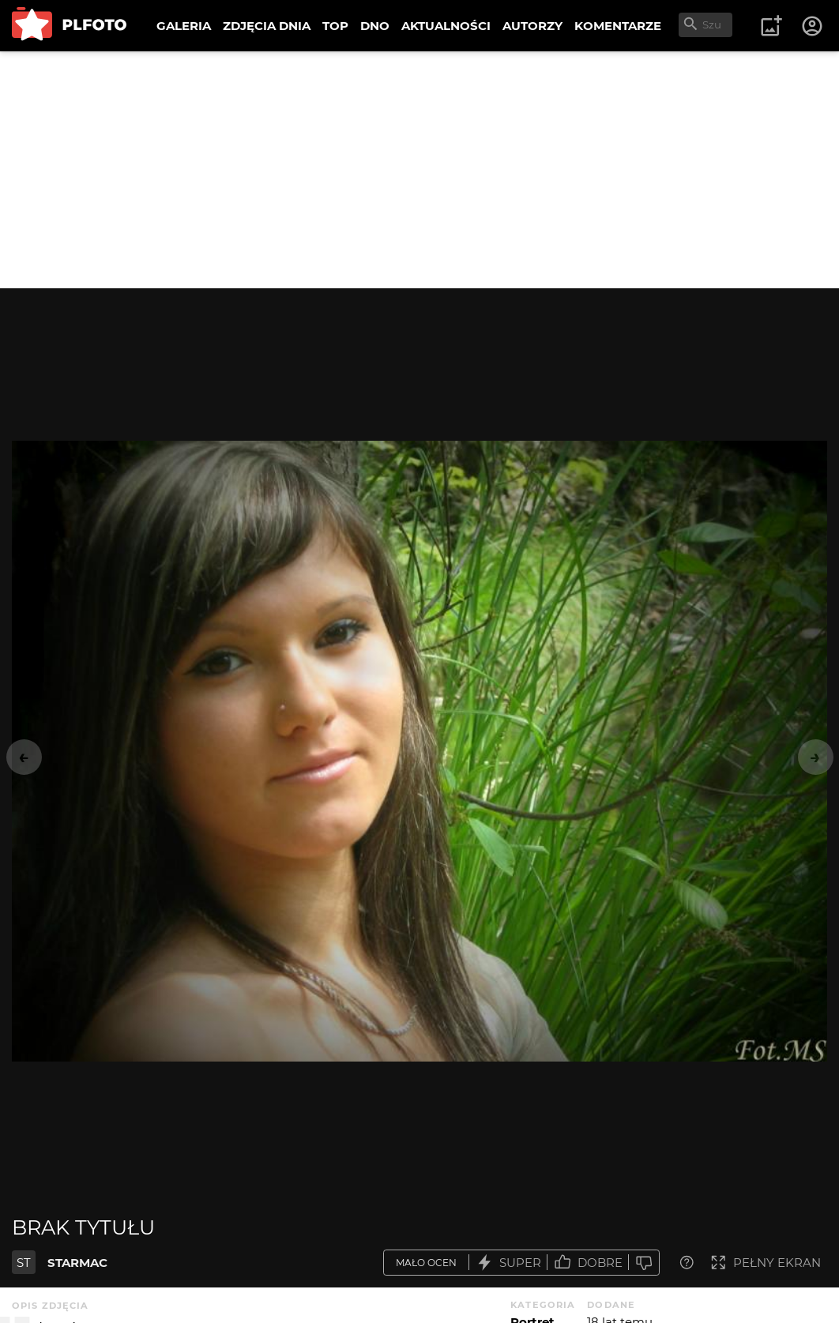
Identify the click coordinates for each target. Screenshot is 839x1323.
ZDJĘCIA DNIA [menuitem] (266, 25)
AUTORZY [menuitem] (532, 25)
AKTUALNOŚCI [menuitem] (446, 25)
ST (24, 1262)
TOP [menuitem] (335, 25)
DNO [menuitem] (374, 25)
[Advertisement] (419, 169)
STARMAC (77, 1262)
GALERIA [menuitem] (183, 25)
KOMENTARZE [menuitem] (617, 25)
